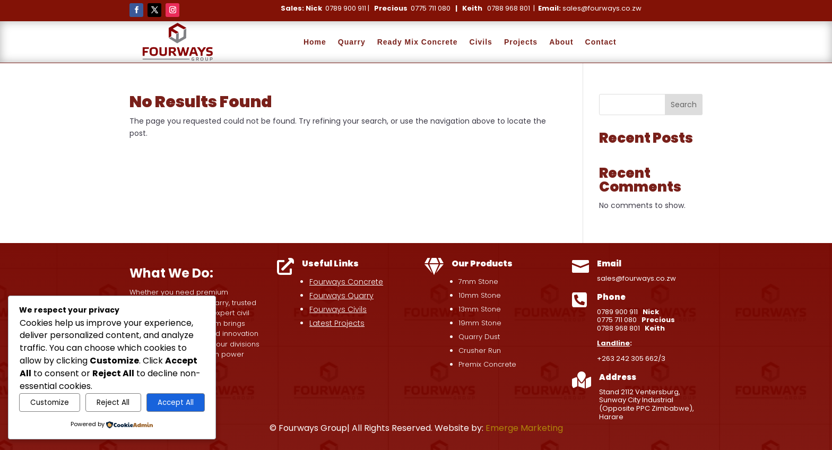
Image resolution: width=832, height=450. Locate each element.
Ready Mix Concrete (417, 42)
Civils (481, 42)
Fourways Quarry (341, 295)
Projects (521, 42)
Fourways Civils (338, 309)
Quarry (352, 42)
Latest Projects (337, 323)
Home (315, 42)
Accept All (176, 402)
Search (684, 104)
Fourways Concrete (346, 281)
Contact (601, 42)
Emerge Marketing (524, 428)
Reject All (113, 402)
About (561, 42)
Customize (49, 402)
